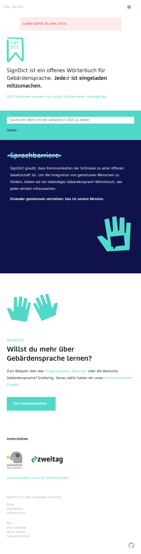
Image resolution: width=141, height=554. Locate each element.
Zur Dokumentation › (31, 403)
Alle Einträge (16, 528)
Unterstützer (17, 439)
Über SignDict (13, 7)
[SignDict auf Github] (131, 546)
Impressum (15, 509)
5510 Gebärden (19, 97)
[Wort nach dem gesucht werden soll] (70, 120)
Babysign (79, 371)
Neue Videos (16, 532)
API (9, 523)
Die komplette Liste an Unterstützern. (38, 478)
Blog (10, 504)
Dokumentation (18, 536)
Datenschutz (16, 513)
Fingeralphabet (57, 371)
